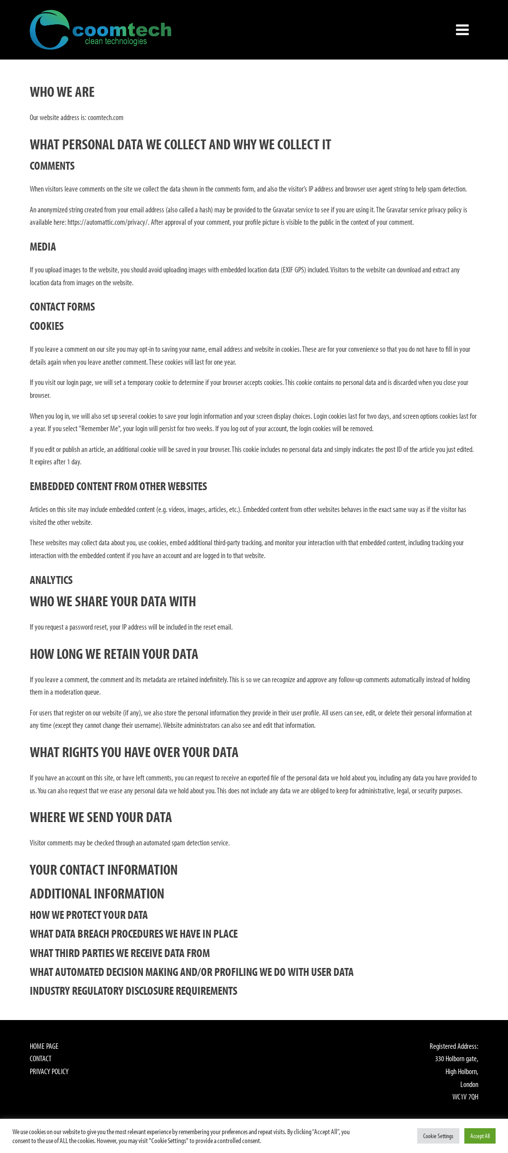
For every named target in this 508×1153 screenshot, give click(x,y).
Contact (41, 1058)
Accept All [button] (480, 1136)
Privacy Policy (49, 1071)
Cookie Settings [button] (438, 1136)
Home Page (44, 1046)
